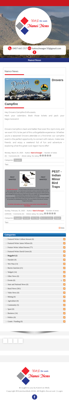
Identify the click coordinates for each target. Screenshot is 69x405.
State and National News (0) (18, 284)
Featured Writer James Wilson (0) (20, 243)
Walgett (57, 218)
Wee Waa (35, 218)
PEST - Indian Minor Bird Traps (57, 179)
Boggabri (17, 160)
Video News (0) (13, 293)
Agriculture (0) (13, 301)
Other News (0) (13, 276)
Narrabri (26, 218)
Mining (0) (12, 297)
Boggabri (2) (12, 256)
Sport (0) (11, 309)
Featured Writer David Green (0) (19, 251)
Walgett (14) (12, 272)
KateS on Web (42, 388)
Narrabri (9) (12, 260)
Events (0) (11, 280)
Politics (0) (12, 317)
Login (60, 391)
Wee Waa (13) (13, 264)
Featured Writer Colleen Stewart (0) (21, 239)
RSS (61, 228)
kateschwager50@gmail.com (46, 48)
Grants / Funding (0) (15, 321)
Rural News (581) (14, 288)
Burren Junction (47, 218)
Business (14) (13, 313)
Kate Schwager (36, 153)
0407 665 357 (19, 48)
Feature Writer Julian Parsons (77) (20, 247)
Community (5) (13, 305)
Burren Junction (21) (15, 268)
